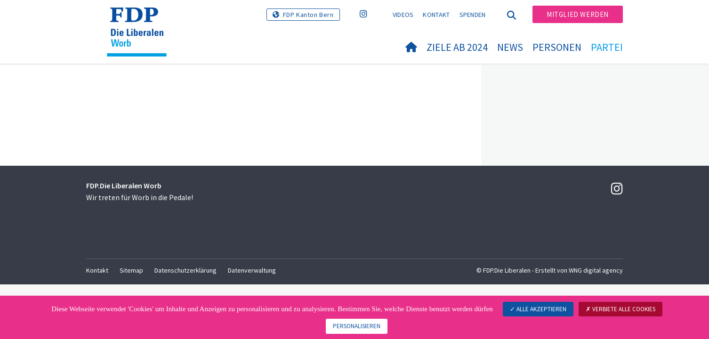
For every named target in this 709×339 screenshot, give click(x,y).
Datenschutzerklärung (185, 270)
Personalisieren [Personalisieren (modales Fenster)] (356, 326)
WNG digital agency (596, 270)
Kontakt (436, 14)
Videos (403, 14)
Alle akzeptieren (538, 309)
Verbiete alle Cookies (620, 309)
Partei (607, 47)
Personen (556, 47)
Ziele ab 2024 (457, 47)
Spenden (472, 14)
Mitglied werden (578, 14)
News (510, 47)
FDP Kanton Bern (308, 14)
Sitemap (131, 270)
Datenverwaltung (252, 270)
